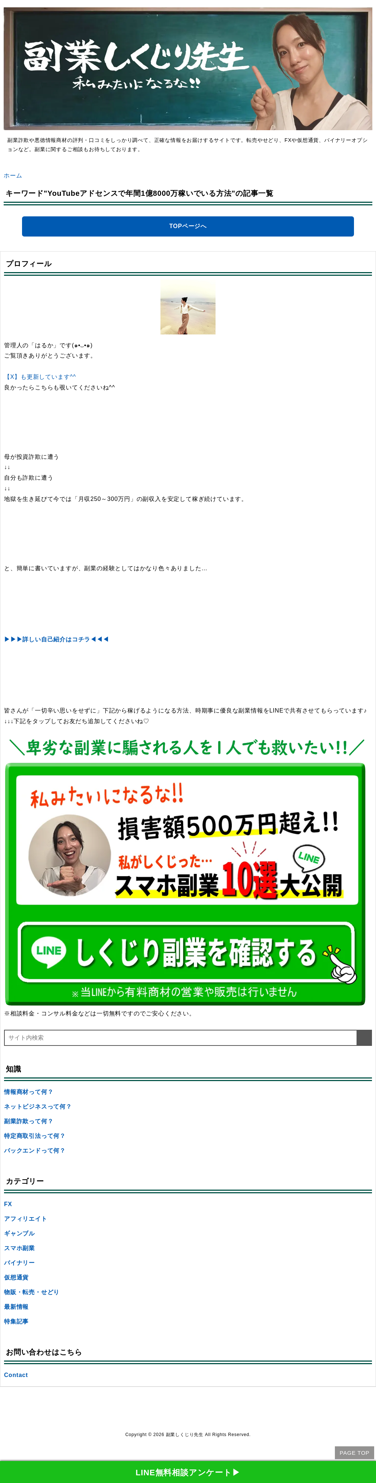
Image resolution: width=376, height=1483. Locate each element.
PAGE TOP (354, 1453)
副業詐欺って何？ (28, 1121)
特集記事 (16, 1321)
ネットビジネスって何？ (38, 1106)
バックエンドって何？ (35, 1150)
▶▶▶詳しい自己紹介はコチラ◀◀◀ (56, 639)
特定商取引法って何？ (35, 1136)
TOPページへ (188, 226)
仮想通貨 (16, 1277)
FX (8, 1204)
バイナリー (19, 1263)
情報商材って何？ (28, 1092)
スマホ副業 (19, 1248)
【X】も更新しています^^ (40, 377)
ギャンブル (19, 1233)
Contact (16, 1375)
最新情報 (16, 1307)
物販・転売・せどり (31, 1292)
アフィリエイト (25, 1219)
